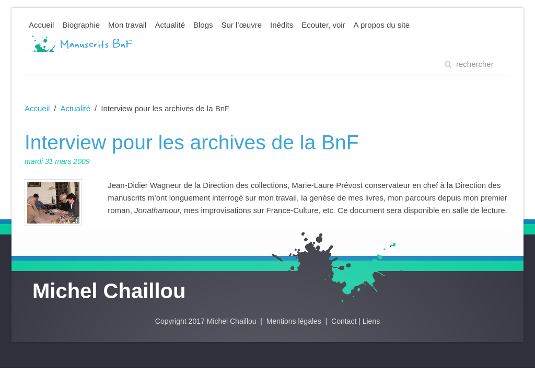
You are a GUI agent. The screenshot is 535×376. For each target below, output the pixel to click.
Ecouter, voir (323, 24)
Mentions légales (294, 321)
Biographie (81, 24)
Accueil (41, 24)
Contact (343, 321)
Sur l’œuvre (242, 24)
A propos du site (382, 24)
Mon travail (127, 24)
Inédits (281, 24)
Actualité (170, 24)
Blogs (203, 24)
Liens (371, 321)
